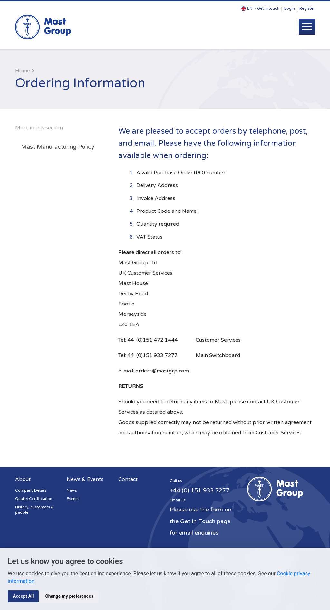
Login (289, 8)
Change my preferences (69, 596)
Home (22, 71)
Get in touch (268, 8)
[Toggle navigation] (307, 27)
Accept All (23, 596)
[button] (248, 8)
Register (307, 8)
